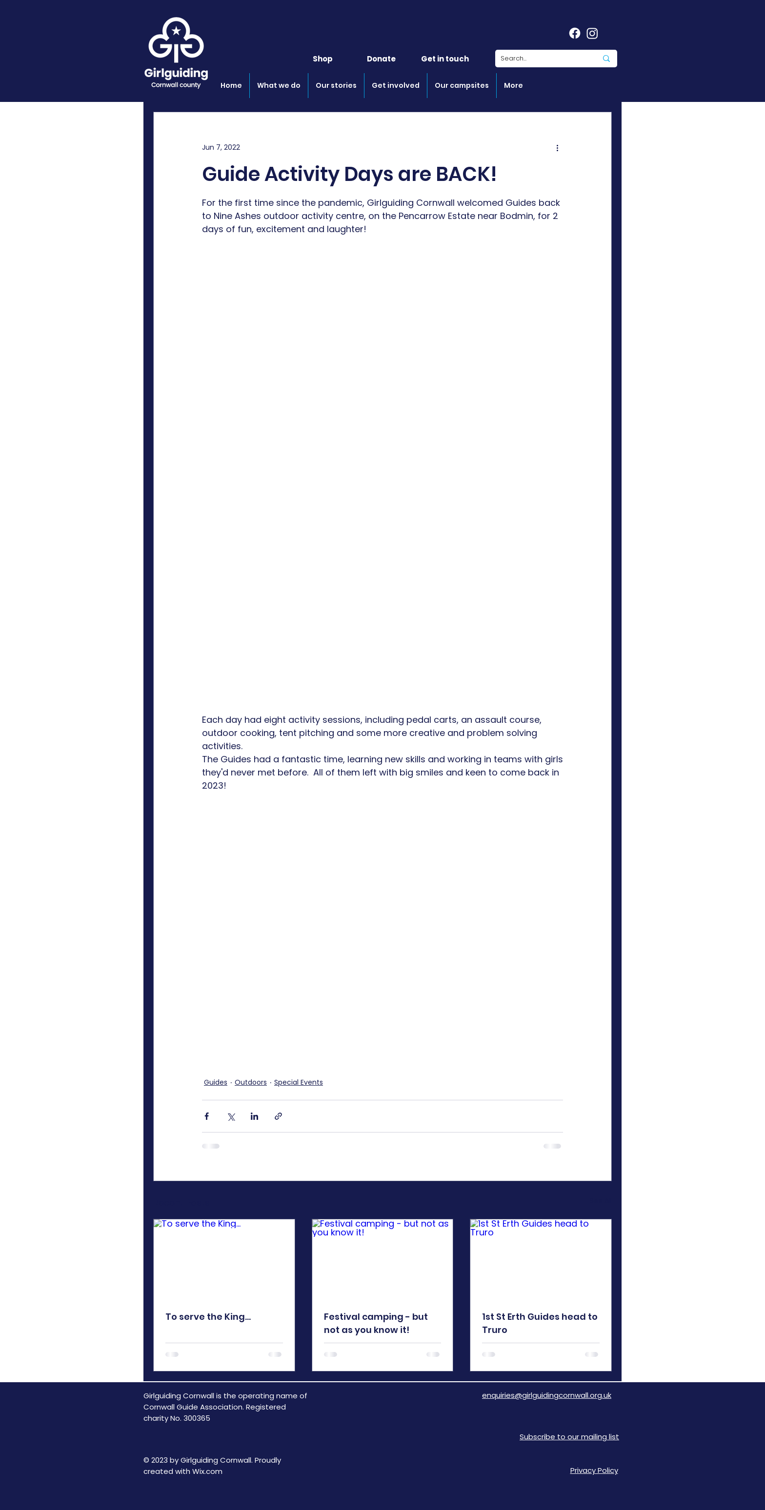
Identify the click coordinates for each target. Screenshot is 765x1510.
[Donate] (381, 58)
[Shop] (322, 58)
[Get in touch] (445, 58)
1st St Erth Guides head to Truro (540, 1323)
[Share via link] (278, 1116)
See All (601, 1201)
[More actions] (557, 147)
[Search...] (542, 58)
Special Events (298, 1082)
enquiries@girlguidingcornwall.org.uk (546, 1395)
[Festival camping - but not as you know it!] (382, 1258)
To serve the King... (208, 1317)
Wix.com (207, 1471)
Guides (215, 1082)
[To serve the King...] (224, 1258)
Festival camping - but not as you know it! (376, 1323)
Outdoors (251, 1082)
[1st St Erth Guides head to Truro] (540, 1258)
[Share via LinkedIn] (254, 1116)
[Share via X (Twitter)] (230, 1116)
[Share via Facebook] (206, 1116)
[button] (279, 85)
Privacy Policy (594, 1470)
